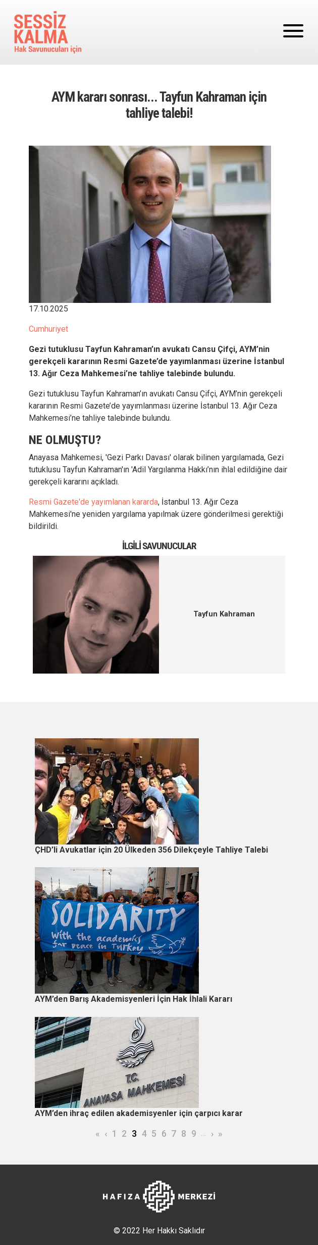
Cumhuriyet (48, 329)
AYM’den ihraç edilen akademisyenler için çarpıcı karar (139, 1113)
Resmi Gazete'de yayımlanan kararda (93, 502)
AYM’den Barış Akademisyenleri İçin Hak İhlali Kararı (133, 999)
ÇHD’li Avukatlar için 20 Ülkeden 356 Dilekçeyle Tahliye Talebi (151, 850)
